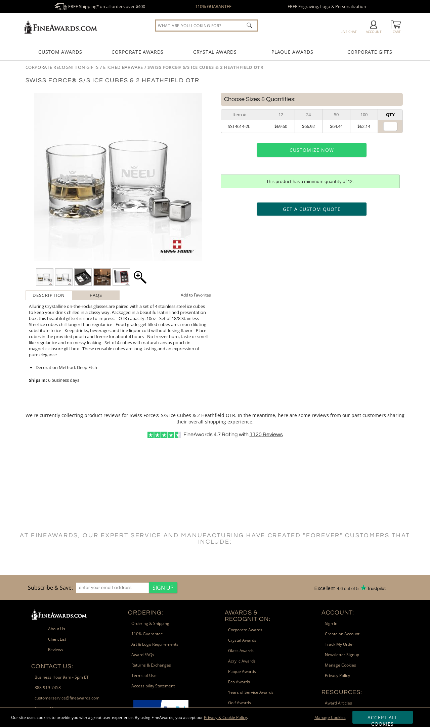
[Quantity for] (390, 126)
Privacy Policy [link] (337, 675)
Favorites (196, 295)
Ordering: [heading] (145, 612)
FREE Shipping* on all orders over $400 (99, 6)
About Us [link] (56, 629)
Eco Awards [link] (239, 682)
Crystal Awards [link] (242, 640)
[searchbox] (206, 25)
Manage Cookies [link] (340, 665)
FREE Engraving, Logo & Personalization (327, 6)
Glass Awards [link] (241, 650)
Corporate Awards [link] (245, 630)
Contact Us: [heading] (52, 666)
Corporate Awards (138, 52)
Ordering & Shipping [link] (150, 623)
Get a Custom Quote (312, 209)
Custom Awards (60, 52)
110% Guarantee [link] (147, 634)
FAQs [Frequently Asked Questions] (96, 295)
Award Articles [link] (338, 703)
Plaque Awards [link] (242, 671)
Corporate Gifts (369, 52)
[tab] (49, 295)
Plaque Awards (292, 52)
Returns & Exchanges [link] (151, 665)
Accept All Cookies (382, 719)
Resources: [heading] (341, 692)
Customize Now (312, 150)
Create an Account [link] (342, 634)
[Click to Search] (249, 25)
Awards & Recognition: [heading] (247, 615)
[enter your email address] (112, 588)
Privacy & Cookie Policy (225, 717)
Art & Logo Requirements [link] (154, 644)
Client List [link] (57, 639)
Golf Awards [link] (239, 703)
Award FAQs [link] (142, 654)
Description (49, 295)
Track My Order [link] (339, 644)
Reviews (266, 434)
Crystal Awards (215, 52)
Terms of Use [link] (144, 675)
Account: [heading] (337, 612)
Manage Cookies (330, 717)
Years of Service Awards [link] (250, 692)
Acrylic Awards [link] (242, 661)
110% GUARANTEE (213, 6)
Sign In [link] (331, 623)
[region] (101, 587)
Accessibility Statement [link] (153, 686)
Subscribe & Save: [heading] (50, 587)
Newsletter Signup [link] (342, 654)
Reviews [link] (55, 649)
